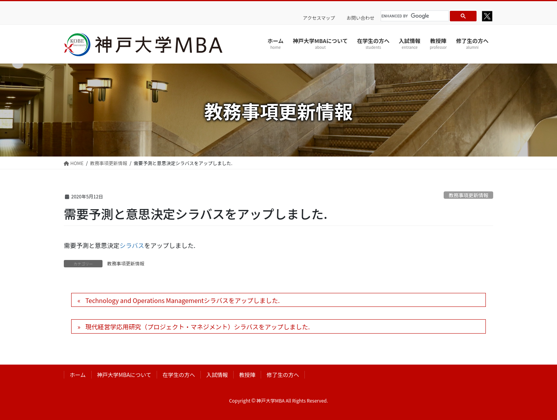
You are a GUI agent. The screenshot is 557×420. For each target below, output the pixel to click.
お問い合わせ (360, 18)
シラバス (132, 245)
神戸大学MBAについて (124, 375)
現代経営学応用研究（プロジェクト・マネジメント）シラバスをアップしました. (197, 326)
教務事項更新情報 (468, 195)
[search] (413, 16)
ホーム (78, 375)
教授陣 (247, 375)
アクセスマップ (319, 18)
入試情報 (217, 375)
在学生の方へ (178, 375)
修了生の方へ (283, 375)
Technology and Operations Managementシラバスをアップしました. (182, 300)
